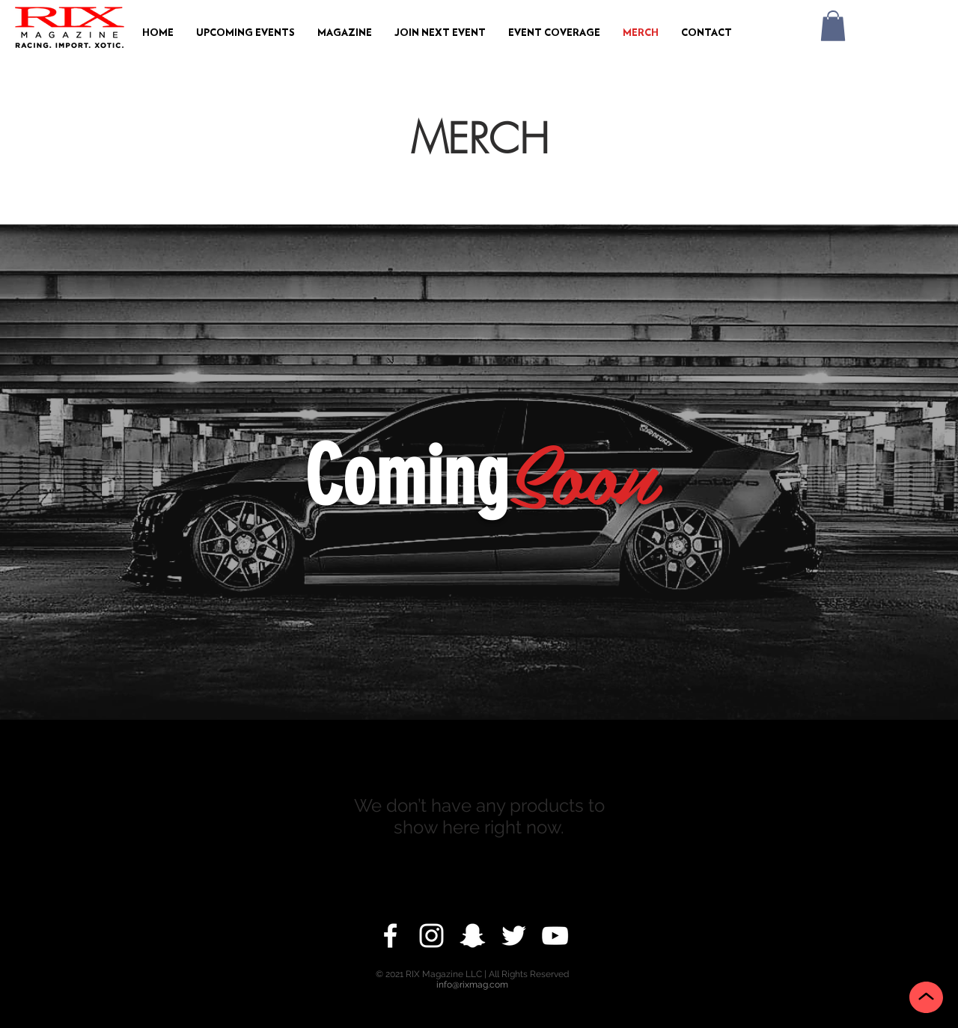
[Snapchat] (473, 936)
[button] (245, 34)
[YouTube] (555, 936)
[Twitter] (514, 936)
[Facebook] (390, 936)
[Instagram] (431, 936)
